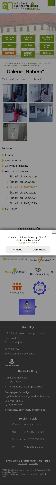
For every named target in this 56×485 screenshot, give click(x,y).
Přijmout (17, 249)
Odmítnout (39, 249)
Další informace (28, 242)
